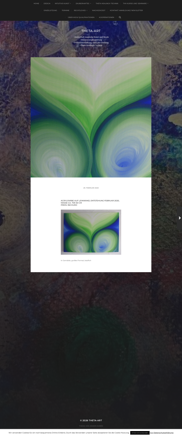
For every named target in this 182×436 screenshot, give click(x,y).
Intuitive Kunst (62, 3)
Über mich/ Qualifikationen (81, 17)
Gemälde (67, 260)
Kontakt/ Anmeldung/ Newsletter (126, 10)
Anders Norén (96, 426)
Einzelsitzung (50, 10)
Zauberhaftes (82, 3)
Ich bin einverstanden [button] (140, 433)
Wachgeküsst (98, 10)
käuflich (88, 260)
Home (36, 3)
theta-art (91, 31)
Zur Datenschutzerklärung (161, 433)
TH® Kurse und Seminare (135, 3)
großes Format (77, 260)
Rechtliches (80, 10)
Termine (65, 10)
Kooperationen (106, 17)
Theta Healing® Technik (107, 3)
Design (47, 3)
